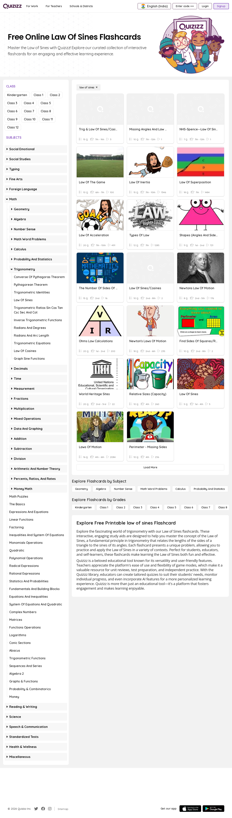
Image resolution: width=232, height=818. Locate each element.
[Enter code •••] (185, 6)
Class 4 (29, 103)
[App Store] (190, 808)
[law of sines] (88, 87)
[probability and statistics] (209, 489)
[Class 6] (188, 507)
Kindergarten (17, 95)
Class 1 (38, 95)
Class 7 (29, 111)
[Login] (205, 6)
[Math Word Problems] (153, 489)
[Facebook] (43, 809)
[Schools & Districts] (81, 6)
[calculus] (180, 489)
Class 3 (12, 103)
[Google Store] (213, 808)
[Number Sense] (123, 489)
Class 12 (13, 127)
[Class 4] (154, 507)
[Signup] (221, 6)
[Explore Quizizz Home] (12, 6)
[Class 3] (137, 507)
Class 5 (46, 103)
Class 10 (30, 119)
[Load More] (150, 467)
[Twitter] (36, 809)
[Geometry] (81, 489)
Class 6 (12, 111)
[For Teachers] (54, 6)
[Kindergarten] (83, 507)
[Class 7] (205, 507)
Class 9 (12, 119)
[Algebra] (101, 489)
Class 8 (46, 111)
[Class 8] (222, 507)
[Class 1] (104, 507)
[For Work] (32, 6)
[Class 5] (171, 507)
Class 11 (47, 119)
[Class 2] (120, 507)
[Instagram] (50, 809)
